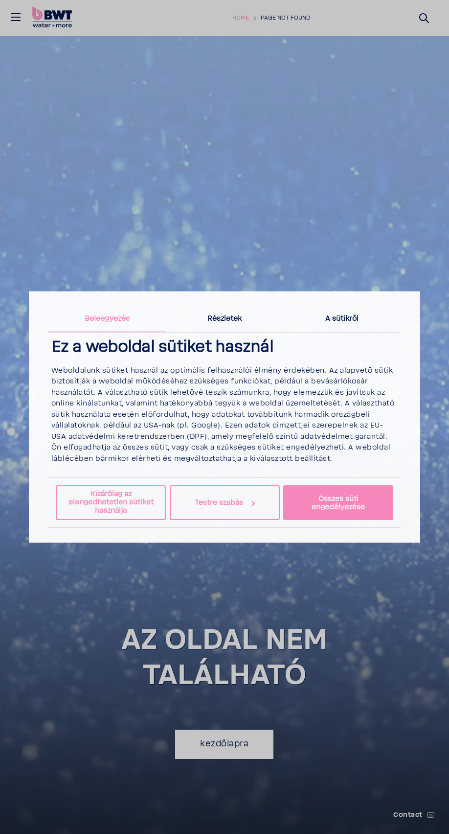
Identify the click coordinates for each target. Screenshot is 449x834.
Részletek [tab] (224, 318)
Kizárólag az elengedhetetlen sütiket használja (111, 502)
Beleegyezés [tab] (107, 318)
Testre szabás (225, 503)
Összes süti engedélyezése (338, 503)
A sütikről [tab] (342, 318)
